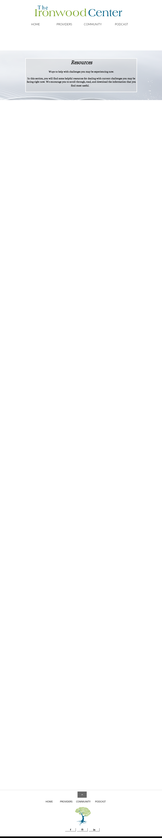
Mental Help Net (36, 625)
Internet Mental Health (38, 622)
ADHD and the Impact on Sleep (41, 293)
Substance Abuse (84, 564)
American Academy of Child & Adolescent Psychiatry (102, 189)
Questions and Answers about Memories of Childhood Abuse (97, 295)
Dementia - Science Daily (89, 510)
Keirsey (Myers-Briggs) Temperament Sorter (97, 766)
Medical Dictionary (148, 450)
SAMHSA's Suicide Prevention (91, 712)
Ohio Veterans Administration (98, 634)
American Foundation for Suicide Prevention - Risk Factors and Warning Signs (99, 705)
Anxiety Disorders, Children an (122, 145)
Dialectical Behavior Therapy (91, 751)
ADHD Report (83, 501)
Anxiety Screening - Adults (120, 148)
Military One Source (93, 625)
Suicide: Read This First (88, 718)
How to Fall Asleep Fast (38, 709)
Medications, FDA (147, 453)
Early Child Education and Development (95, 518)
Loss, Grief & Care (85, 538)
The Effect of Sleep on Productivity (44, 712)
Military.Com (90, 628)
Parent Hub (89, 637)
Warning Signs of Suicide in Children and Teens (99, 721)
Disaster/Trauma (85, 754)
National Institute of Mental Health (95, 201)
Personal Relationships (87, 547)
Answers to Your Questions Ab (122, 142)
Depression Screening (37, 373)
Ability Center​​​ (83, 368)
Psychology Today (85, 558)
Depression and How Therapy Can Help (45, 370)
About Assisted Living (68, 142)
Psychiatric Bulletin (86, 552)
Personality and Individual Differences (94, 550)
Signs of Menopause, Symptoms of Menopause (98, 769)
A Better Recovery (85, 748)
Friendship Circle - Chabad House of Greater (98, 374)
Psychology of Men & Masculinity (92, 555)
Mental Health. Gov (36, 628)
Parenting (81, 544)
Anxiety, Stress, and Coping (90, 504)
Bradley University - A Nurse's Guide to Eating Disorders (103, 452)
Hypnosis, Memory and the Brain (92, 521)
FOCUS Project (91, 622)
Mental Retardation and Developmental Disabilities (100, 541)
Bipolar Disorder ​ (35, 367)
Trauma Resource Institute (148, 709)
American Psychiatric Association (94, 192)
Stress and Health (85, 561)
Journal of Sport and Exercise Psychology (95, 530)
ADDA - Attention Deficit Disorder (42, 287)
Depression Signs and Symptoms (41, 376)
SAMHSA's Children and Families (93, 290)
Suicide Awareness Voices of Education (95, 715)
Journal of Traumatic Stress (89, 535)
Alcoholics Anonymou (18, 142)
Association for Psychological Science (95, 198)
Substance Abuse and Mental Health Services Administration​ (106, 207)
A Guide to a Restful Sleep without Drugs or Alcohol (47, 705)
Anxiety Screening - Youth (120, 151)
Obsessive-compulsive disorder (122, 163)
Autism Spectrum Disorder (91, 371)
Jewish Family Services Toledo (92, 763)
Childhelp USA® (86, 287)
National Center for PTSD (96, 631)
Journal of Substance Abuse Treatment (94, 532)
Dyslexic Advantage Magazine (91, 515)
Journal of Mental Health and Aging (93, 524)
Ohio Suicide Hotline (87, 709)
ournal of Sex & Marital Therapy (92, 527)
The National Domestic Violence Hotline (96, 299)
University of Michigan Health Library (45, 635)
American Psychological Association (94, 195)
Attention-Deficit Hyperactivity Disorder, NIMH (45, 298)
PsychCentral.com (35, 632)
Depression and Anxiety (88, 513)
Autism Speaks (83, 507)
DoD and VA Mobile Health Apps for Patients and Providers (105, 757)
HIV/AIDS (82, 760)
